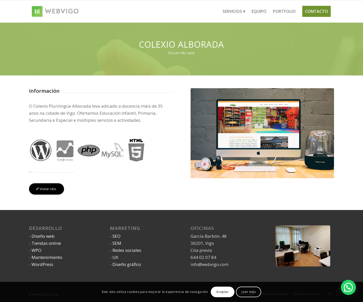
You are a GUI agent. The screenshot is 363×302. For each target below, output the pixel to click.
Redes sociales (126, 250)
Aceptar (222, 292)
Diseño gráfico (126, 264)
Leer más (248, 292)
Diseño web (43, 236)
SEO (116, 236)
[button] (348, 287)
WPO (36, 250)
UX (115, 257)
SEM (116, 243)
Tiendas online (46, 243)
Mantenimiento (47, 257)
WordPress (42, 264)
